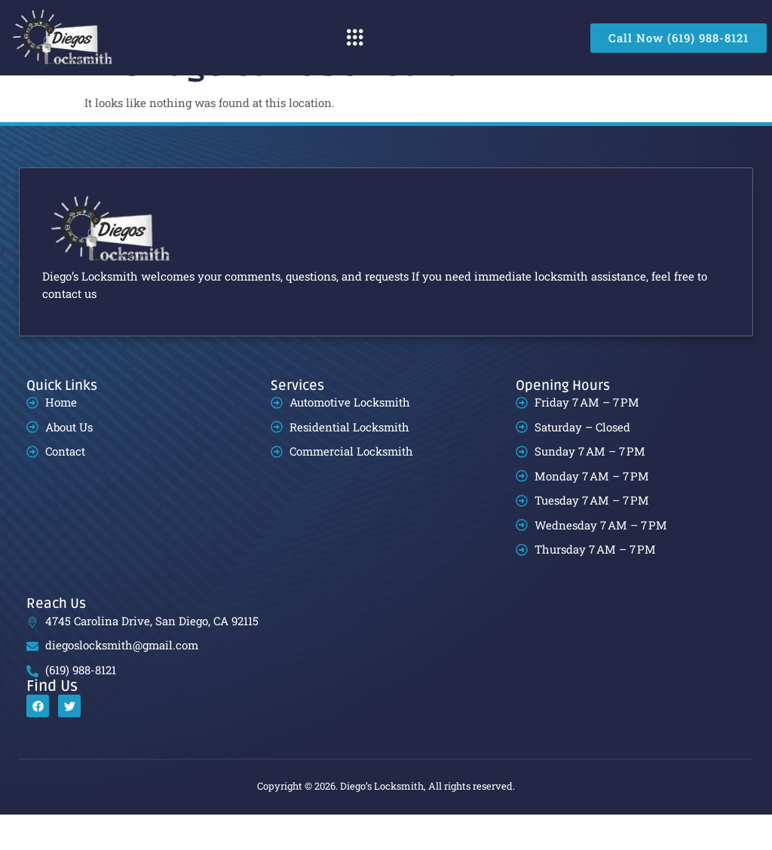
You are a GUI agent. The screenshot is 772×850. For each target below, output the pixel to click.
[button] (354, 37)
